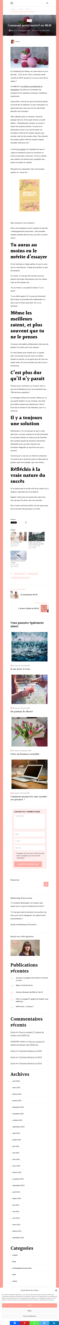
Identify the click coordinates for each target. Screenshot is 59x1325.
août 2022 (16, 1133)
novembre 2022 (18, 1114)
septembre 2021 (18, 1185)
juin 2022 (15, 1146)
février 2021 (16, 1231)
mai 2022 (15, 1153)
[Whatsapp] (34, 1323)
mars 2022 (16, 1166)
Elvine (13, 1063)
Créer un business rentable (25, 754)
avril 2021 (16, 1218)
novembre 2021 (18, 1179)
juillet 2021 (16, 1198)
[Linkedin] (54, 1323)
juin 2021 (15, 1205)
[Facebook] (15, 1323)
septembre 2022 (18, 1127)
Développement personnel (22, 1268)
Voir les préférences (29, 1316)
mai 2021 (15, 1211)
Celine (15, 42)
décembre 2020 (18, 1238)
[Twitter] (44, 1323)
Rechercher (15, 880)
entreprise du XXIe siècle (20, 578)
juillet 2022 (16, 1140)
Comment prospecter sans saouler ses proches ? (29, 798)
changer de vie (33, 574)
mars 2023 (16, 1088)
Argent (15, 1255)
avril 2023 (16, 1081)
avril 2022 (16, 1159)
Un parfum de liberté (22, 711)
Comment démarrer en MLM (30, 1051)
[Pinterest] (25, 1323)
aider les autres (19, 574)
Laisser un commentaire (42, 30)
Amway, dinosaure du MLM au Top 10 (29, 992)
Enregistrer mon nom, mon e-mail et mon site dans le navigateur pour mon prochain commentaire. (30, 855)
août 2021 (16, 1192)
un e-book (21, 149)
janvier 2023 (17, 1101)
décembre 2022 (18, 1107)
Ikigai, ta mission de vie (24, 985)
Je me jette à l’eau (20, 669)
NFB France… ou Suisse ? (25, 1006)
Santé (14, 1281)
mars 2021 (16, 1225)
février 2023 (16, 1094)
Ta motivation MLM (16, 542)
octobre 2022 (17, 1120)
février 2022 (16, 1172)
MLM (29, 20)
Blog (14, 1262)
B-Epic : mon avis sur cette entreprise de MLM (36, 543)
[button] (56, 1290)
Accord (29, 1305)
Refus (29, 1311)
